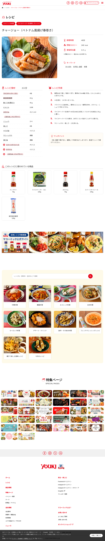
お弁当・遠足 (77, 66)
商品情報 (8, 487)
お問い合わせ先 (62, 519)
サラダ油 (6, 131)
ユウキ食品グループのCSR (13, 521)
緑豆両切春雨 (7, 98)
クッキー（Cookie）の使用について (22, 538)
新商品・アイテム (11, 503)
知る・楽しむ (62, 477)
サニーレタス (7, 135)
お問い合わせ (62, 512)
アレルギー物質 (62, 494)
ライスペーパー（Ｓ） (10, 93)
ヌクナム (6, 112)
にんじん (6, 107)
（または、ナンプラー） (12, 117)
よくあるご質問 (62, 516)
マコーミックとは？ (64, 507)
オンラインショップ (65, 524)
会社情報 (8, 507)
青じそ (5, 126)
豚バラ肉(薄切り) (9, 103)
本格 (85, 66)
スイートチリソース (12, 145)
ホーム (8, 477)
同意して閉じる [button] (96, 535)
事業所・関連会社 (11, 514)
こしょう (6, 121)
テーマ (7, 499)
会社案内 (8, 511)
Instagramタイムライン (64, 484)
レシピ (8, 482)
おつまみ (68, 66)
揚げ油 (5, 140)
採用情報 (8, 518)
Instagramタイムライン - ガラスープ (68, 488)
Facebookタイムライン (64, 481)
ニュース (8, 526)
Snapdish (61, 491)
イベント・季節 (10, 496)
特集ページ (9, 492)
